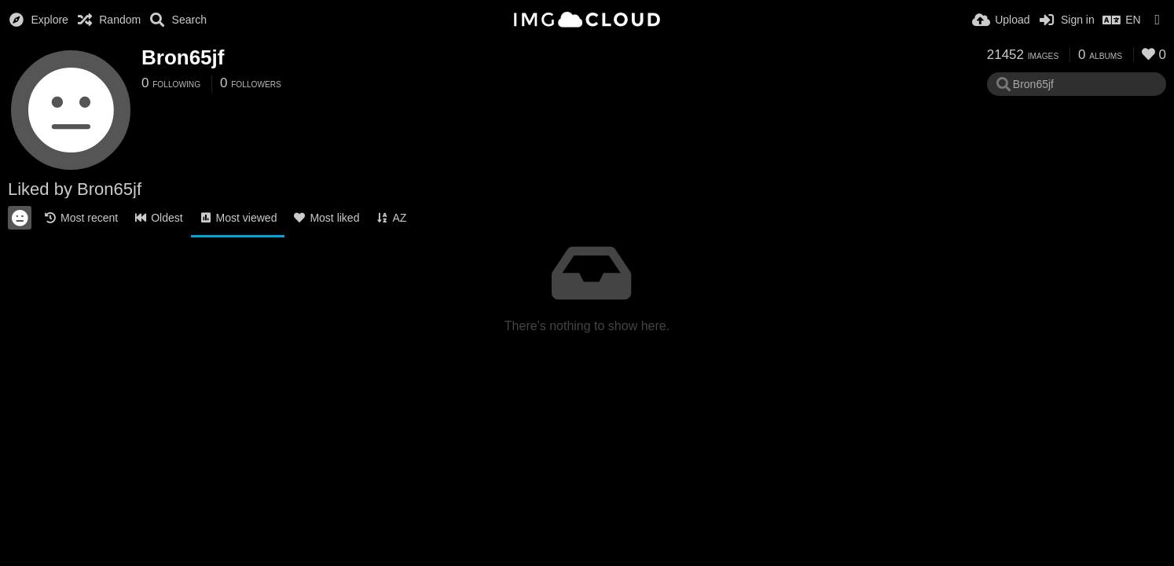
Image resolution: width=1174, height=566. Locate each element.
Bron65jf (182, 57)
